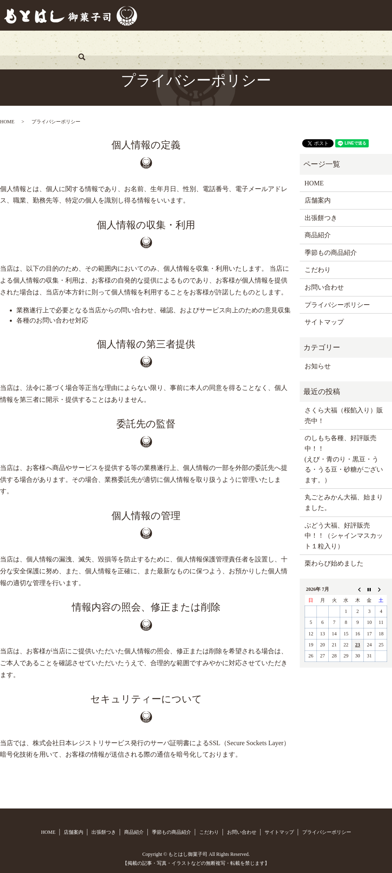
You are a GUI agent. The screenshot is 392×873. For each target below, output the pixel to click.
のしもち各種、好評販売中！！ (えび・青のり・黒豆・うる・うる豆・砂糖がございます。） (344, 458)
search (362, 43)
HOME (33, 42)
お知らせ (318, 366)
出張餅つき (118, 42)
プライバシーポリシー (337, 304)
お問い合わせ (321, 42)
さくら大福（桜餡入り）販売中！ (344, 415)
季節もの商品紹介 (218, 42)
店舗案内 (73, 42)
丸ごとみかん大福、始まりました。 (344, 502)
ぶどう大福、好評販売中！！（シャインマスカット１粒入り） (344, 536)
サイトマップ (324, 321)
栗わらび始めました (334, 563)
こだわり (273, 42)
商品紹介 (163, 42)
